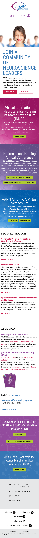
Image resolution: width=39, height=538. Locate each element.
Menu (12, 16)
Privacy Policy (25, 531)
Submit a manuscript (8, 357)
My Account (28, 15)
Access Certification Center (19, 442)
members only (16, 367)
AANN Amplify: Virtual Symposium (17, 400)
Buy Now (4, 292)
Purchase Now (7, 259)
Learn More (19, 136)
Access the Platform (12, 182)
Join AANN (10, 92)
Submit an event (8, 409)
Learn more (26, 92)
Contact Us (13, 531)
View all (15, 395)
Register (13, 221)
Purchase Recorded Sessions (19, 177)
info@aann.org (16, 500)
